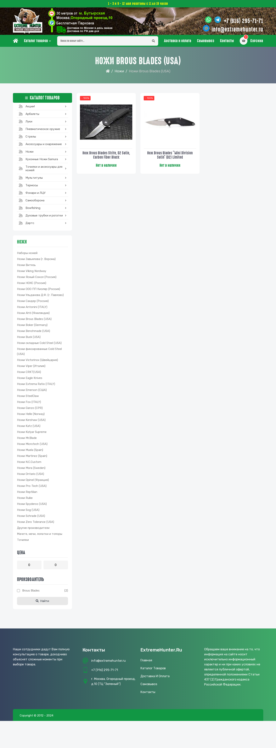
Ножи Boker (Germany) (32, 326)
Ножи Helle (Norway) (31, 415)
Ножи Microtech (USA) (32, 445)
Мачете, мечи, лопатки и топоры (39, 535)
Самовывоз (205, 42)
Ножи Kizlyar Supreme (32, 433)
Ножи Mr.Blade (27, 439)
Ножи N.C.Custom (29, 463)
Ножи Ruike (25, 499)
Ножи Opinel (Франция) (33, 481)
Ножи (119, 73)
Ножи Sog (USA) (28, 511)
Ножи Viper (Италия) (31, 367)
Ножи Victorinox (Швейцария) (37, 361)
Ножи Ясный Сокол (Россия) (36, 278)
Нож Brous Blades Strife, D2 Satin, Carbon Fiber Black (106, 156)
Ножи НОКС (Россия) (31, 284)
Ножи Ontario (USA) (30, 475)
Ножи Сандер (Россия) (33, 302)
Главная (146, 662)
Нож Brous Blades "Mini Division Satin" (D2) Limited (170, 156)
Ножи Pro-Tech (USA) (32, 487)
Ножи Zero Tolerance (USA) (35, 523)
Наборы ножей (27, 254)
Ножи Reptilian (27, 493)
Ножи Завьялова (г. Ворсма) (36, 260)
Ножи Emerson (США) (32, 391)
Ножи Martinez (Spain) (32, 457)
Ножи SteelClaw (28, 397)
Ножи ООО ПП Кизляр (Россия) (38, 290)
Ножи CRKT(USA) (29, 373)
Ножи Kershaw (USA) (31, 421)
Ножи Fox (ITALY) (29, 403)
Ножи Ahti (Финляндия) (33, 314)
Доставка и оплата (177, 42)
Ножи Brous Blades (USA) (34, 320)
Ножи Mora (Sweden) (31, 469)
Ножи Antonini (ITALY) (32, 308)
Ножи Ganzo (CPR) (30, 409)
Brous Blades (31, 592)
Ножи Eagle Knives (29, 379)
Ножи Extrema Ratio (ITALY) (36, 385)
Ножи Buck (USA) (29, 338)
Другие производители (33, 529)
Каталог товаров (36, 42)
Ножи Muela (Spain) (30, 451)
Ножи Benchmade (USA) (33, 332)
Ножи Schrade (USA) (31, 517)
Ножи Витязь (26, 266)
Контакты (227, 42)
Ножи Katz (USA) (28, 427)
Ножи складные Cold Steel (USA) (39, 344)
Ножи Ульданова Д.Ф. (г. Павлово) (40, 296)
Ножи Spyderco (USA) (32, 505)
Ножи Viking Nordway (31, 272)
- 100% (85, 99)
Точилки (23, 541)
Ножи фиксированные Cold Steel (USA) (39, 353)
